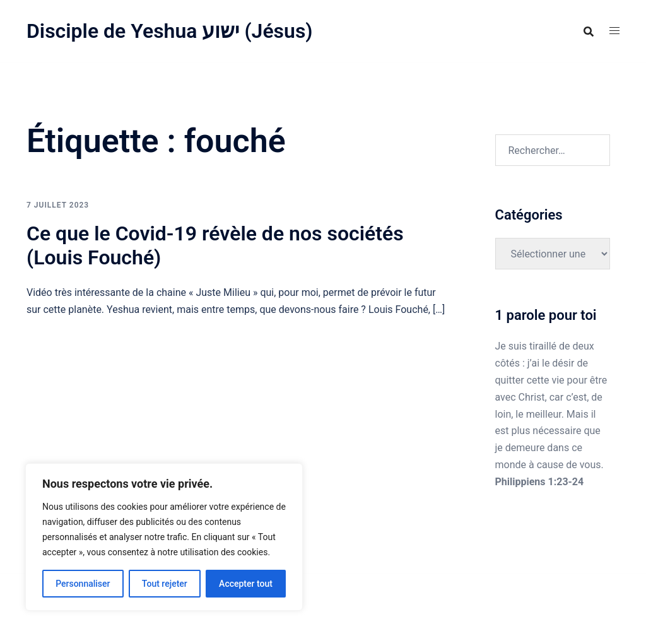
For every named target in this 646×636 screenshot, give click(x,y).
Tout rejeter (164, 584)
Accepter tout (246, 584)
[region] (164, 537)
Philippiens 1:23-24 (539, 482)
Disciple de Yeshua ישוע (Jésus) (169, 31)
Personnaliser (83, 584)
